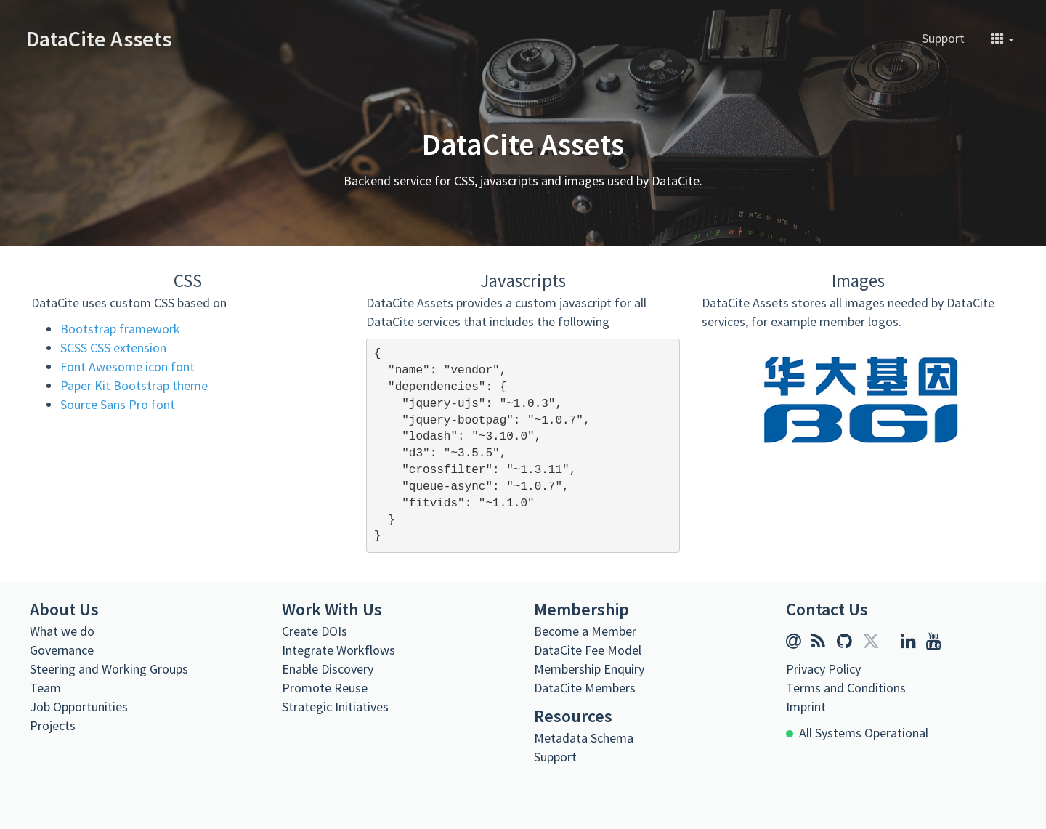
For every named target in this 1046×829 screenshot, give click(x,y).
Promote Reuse (325, 687)
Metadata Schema (583, 737)
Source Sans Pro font (117, 404)
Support (943, 38)
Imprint (806, 706)
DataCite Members (585, 687)
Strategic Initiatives (335, 706)
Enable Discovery (327, 668)
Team (45, 687)
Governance (62, 650)
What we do (62, 631)
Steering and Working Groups (109, 668)
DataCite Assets (98, 38)
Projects (53, 725)
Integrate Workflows (338, 650)
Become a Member (585, 631)
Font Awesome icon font (127, 366)
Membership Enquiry (589, 668)
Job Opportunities (79, 706)
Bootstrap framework (120, 328)
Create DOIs (314, 631)
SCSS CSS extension (113, 347)
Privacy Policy (823, 668)
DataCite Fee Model (587, 650)
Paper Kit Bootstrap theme (134, 385)
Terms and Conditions (846, 687)
